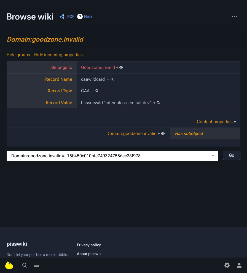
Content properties (215, 121)
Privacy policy (89, 245)
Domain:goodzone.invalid (45, 39)
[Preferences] (227, 265)
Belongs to (61, 67)
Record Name (58, 79)
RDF (70, 16)
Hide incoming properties (58, 54)
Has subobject (189, 133)
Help (88, 16)
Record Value (59, 102)
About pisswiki (90, 254)
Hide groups (18, 54)
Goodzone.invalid (98, 67)
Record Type (60, 90)
